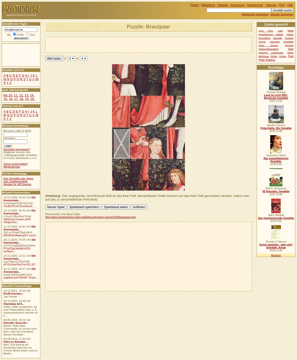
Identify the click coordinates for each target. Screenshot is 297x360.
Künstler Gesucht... (15, 322)
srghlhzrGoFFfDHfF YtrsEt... (20, 277)
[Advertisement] (102, 44)
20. (32, 99)
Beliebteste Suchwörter (255, 14)
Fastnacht (275, 42)
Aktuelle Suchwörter (282, 14)
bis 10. (8, 95)
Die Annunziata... (19, 199)
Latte (280, 31)
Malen (290, 53)
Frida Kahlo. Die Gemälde (276, 128)
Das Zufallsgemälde (15, 181)
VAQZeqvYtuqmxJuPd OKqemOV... (17, 221)
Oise (291, 48)
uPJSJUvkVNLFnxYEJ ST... (20, 264)
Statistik (223, 5)
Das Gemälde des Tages (18, 178)
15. (5, 99)
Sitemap (271, 5)
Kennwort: (9, 138)
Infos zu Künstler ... (16, 341)
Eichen (274, 56)
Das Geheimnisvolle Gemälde (276, 218)
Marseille (277, 38)
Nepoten (289, 45)
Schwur (283, 56)
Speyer (262, 42)
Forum (194, 5)
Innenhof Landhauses (271, 53)
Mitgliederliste (11, 166)
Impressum (237, 5)
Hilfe (290, 5)
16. (11, 99)
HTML (20, 34)
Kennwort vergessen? (16, 149)
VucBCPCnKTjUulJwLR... (19, 206)
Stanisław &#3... (13, 303)
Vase (291, 30)
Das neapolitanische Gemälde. (275, 160)
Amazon (276, 255)
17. (16, 99)
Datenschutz (255, 5)
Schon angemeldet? (15, 163)
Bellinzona (264, 56)
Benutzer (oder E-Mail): (17, 130)
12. (21, 95)
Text (32, 34)
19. (27, 99)
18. (22, 99)
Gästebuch (208, 5)
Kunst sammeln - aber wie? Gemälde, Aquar (276, 246)
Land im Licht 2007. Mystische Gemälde (276, 96)
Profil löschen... (13, 293)
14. (32, 95)
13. (27, 95)
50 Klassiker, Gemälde (276, 191)
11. (16, 95)
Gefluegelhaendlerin (269, 49)
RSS (282, 5)
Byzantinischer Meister (271, 34)
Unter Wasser (268, 45)
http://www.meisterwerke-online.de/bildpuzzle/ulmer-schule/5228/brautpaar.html (90, 217)
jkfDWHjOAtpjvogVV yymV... (20, 235)
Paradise (289, 38)
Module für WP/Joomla (17, 184)
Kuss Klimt (266, 31)
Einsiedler (289, 42)
